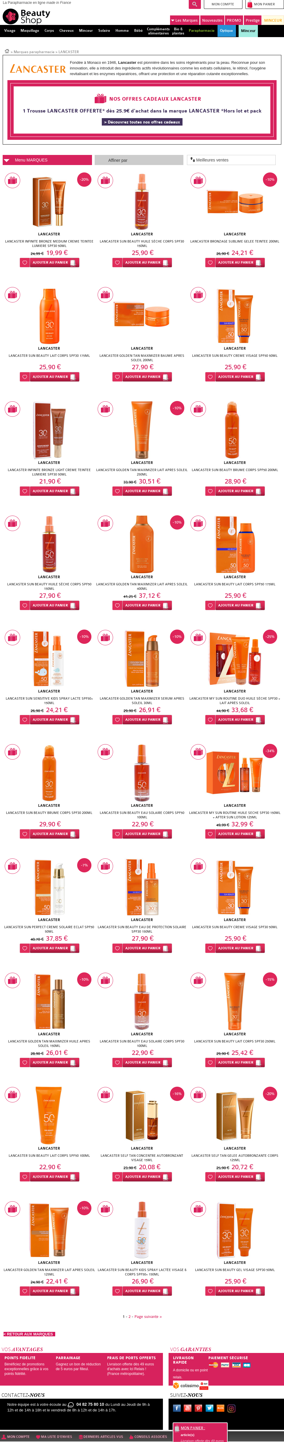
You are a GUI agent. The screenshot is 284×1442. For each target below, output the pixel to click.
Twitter (211, 1409)
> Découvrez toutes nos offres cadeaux (142, 122)
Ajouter (50, 262)
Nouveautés (212, 20)
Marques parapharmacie (34, 52)
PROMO (234, 20)
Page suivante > (148, 1316)
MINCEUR (273, 20)
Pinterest (200, 1409)
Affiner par (117, 160)
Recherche (195, 4)
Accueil (7, 50)
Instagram (233, 1409)
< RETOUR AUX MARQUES (29, 1334)
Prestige (253, 20)
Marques (184, 20)
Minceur (248, 30)
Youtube (189, 1409)
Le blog (222, 1409)
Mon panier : (193, 1428)
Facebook (178, 1409)
